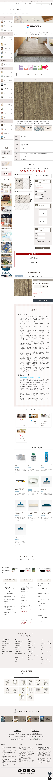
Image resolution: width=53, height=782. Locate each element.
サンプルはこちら (24, 374)
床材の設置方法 (18, 647)
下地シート (5, 136)
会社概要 (30, 657)
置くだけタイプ (6, 26)
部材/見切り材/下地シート (7, 656)
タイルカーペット (6, 67)
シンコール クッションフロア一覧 (11, 9)
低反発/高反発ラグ (6, 81)
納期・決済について (32, 647)
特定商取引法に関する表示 (33, 660)
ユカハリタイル (43, 752)
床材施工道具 (5, 141)
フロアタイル (7, 19)
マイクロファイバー (6, 86)
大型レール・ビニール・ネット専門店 (46, 666)
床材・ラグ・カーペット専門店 (46, 656)
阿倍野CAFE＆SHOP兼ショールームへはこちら (17, 743)
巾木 (3, 145)
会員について (31, 653)
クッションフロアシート (6, 41)
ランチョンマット (6, 59)
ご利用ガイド (31, 645)
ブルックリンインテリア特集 (20, 664)
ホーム (1, 9)
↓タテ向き (42, 214)
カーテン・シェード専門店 (46, 648)
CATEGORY (16, 4)
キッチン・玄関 (6, 51)
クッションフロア (7, 37)
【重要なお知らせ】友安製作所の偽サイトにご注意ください (26, 680)
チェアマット (5, 120)
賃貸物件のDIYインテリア (20, 658)
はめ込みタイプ (6, 22)
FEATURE (24, 4)
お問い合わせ (31, 655)
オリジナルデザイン (6, 75)
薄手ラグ (4, 100)
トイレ (4, 55)
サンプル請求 (31, 649)
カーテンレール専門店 (45, 645)
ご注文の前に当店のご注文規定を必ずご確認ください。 (34, 380)
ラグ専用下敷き (6, 104)
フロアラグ (5, 47)
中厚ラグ (4, 96)
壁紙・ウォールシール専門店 (46, 660)
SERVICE (31, 4)
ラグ (7, 71)
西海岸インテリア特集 (19, 661)
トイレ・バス (5, 116)
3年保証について (31, 651)
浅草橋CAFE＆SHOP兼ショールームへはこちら (36, 743)
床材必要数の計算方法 (19, 645)
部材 (7, 129)
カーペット (7, 64)
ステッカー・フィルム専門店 (46, 652)
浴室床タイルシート (6, 31)
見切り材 (4, 132)
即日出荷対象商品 (19, 649)
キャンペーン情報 (19, 655)
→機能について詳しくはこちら (33, 74)
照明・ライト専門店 (45, 663)
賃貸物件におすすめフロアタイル (20, 652)
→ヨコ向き (42, 222)
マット (7, 109)
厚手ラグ (4, 92)
